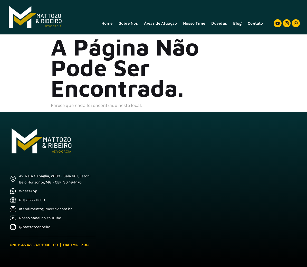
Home (106, 23)
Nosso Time (194, 23)
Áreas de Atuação (160, 23)
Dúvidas (219, 23)
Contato (255, 23)
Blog (237, 23)
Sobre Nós (128, 23)
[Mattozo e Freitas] (205, 176)
